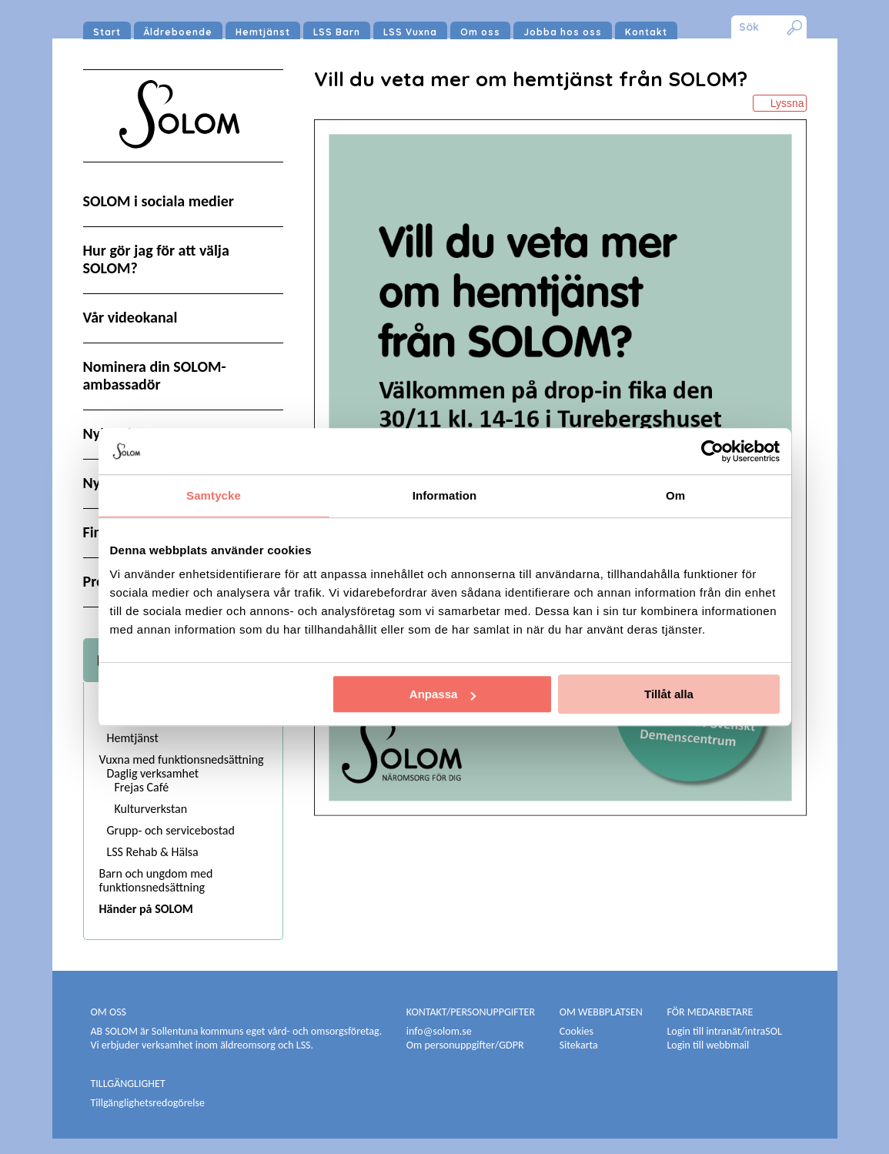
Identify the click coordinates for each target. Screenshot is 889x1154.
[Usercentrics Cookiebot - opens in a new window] (712, 451)
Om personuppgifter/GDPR (465, 1045)
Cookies (576, 1031)
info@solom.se (440, 1031)
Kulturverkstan (151, 808)
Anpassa (442, 694)
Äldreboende (178, 32)
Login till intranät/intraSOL (724, 1031)
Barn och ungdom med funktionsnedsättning (156, 880)
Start (107, 32)
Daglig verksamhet (153, 773)
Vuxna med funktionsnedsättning (181, 759)
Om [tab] (675, 495)
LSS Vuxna (410, 32)
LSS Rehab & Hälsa (153, 852)
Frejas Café (142, 787)
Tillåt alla (668, 694)
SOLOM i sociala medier (158, 201)
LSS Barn (336, 32)
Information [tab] (445, 495)
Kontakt (646, 32)
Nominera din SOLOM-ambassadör (154, 375)
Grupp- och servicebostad (171, 830)
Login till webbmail (708, 1045)
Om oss (480, 32)
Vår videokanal (130, 317)
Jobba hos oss (562, 32)
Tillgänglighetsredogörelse (148, 1102)
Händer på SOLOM (146, 908)
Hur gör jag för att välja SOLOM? (156, 259)
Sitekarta (579, 1045)
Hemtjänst (263, 32)
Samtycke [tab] (213, 495)
